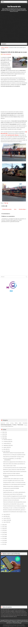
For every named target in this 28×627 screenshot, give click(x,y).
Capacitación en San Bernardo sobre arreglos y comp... (15, 511)
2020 (3, 528)
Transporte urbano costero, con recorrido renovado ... (14, 482)
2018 (3, 532)
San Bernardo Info (14, 6)
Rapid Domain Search (21, 626)
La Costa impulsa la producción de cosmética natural (14, 467)
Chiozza (16, 135)
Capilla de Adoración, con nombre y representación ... (14, 492)
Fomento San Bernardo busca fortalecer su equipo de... (15, 505)
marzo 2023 (6, 518)
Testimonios (10, 426)
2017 (3, 534)
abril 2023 (5, 516)
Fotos (14, 425)
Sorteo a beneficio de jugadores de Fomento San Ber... (15, 496)
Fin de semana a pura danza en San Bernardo (13, 494)
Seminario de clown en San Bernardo (11, 500)
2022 (3, 524)
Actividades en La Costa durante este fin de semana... (14, 484)
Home (2, 47)
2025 (3, 434)
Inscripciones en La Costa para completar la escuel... (14, 454)
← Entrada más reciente (6, 209)
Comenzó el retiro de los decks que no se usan (14, 52)
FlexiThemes (10, 624)
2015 (3, 538)
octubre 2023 (6, 443)
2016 (3, 536)
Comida (11, 423)
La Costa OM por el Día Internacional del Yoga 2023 (14, 498)
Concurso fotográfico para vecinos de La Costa (13, 480)
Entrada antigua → (23, 209)
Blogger (20, 622)
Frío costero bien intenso (8, 490)
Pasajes (25, 424)
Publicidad (3, 426)
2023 (3, 438)
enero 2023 (5, 522)
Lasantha (22, 624)
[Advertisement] (14, 27)
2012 (3, 544)
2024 (3, 436)
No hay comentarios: (6, 54)
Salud (6, 426)
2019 (3, 530)
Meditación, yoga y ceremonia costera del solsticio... (14, 469)
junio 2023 (5, 451)
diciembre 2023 (6, 439)
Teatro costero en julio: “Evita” (9, 465)
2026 (3, 432)
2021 (3, 526)
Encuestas (25, 423)
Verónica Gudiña (10, 611)
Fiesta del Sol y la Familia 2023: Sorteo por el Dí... (13, 504)
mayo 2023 (5, 514)
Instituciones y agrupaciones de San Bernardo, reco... (14, 461)
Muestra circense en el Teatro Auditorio (11, 473)
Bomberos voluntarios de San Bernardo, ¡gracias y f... (14, 509)
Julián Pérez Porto (19, 611)
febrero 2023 (6, 520)
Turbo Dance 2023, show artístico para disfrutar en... (14, 463)
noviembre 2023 (6, 441)
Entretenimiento (6, 425)
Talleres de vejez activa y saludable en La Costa (13, 486)
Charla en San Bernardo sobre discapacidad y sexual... (14, 502)
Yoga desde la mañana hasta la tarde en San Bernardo (14, 471)
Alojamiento (3, 423)
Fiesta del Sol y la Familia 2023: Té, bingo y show (13, 456)
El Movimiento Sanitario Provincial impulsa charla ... (14, 452)
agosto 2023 (6, 447)
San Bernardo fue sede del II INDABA (11, 488)
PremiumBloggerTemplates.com (9, 626)
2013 (3, 542)
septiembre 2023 (7, 445)
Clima (7, 423)
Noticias (6, 47)
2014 (3, 540)
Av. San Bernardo (10, 135)
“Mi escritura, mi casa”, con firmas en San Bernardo (14, 507)
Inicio (15, 209)
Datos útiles (18, 423)
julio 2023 (5, 449)
